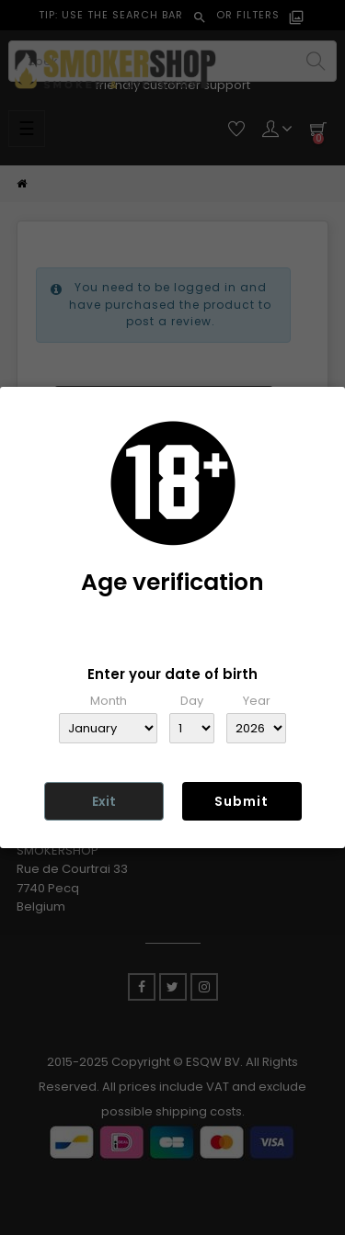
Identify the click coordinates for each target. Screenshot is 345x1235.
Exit (104, 801)
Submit (241, 801)
